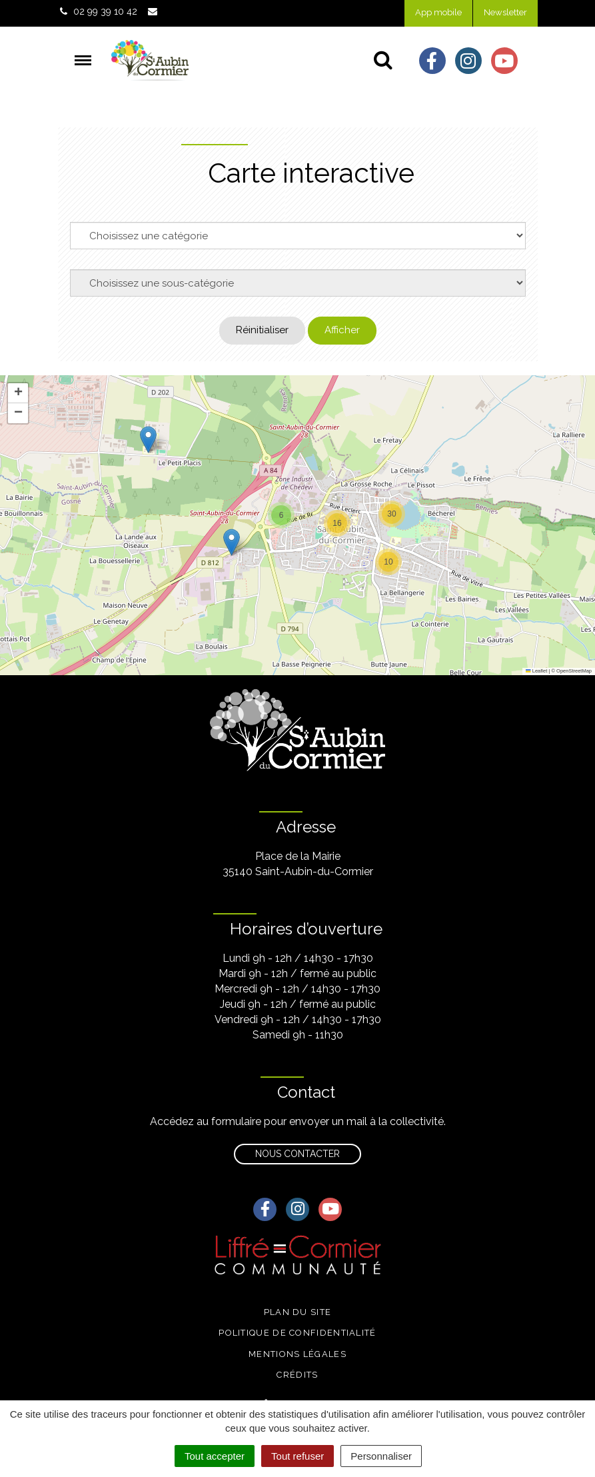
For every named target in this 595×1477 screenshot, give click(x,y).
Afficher (342, 330)
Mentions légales (297, 1354)
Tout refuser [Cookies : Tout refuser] (297, 1456)
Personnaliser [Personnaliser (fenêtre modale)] (381, 1456)
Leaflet (536, 671)
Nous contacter (297, 1153)
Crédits (297, 1375)
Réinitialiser (262, 330)
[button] (148, 439)
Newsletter (505, 12)
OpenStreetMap (574, 671)
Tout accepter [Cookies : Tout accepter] (215, 1456)
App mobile (438, 12)
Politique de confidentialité (297, 1333)
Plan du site (298, 1312)
